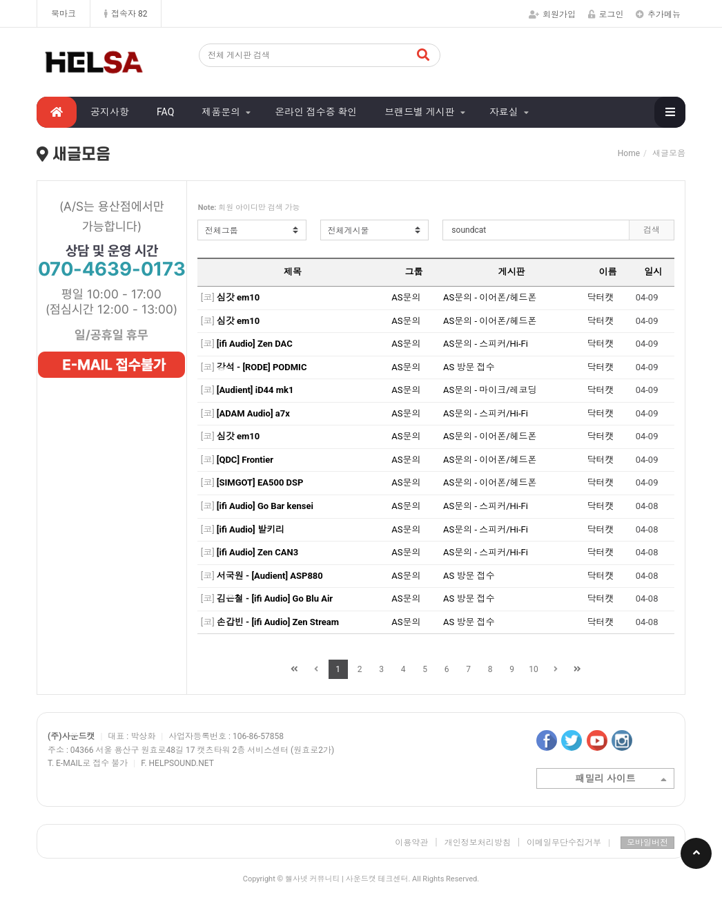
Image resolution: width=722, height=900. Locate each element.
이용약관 (411, 843)
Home (629, 153)
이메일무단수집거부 (568, 843)
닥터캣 (600, 297)
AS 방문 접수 (469, 367)
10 (533, 669)
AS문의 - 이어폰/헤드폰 (490, 297)
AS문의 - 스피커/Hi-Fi (485, 343)
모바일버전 (647, 843)
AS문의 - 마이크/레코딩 (490, 390)
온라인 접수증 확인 (316, 111)
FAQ (165, 111)
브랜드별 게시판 (419, 111)
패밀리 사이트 (621, 780)
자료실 (503, 111)
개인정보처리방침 (478, 843)
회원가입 (552, 14)
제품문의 (221, 111)
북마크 (63, 14)
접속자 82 (125, 14)
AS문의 (405, 297)
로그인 (606, 14)
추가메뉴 (658, 14)
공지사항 (109, 111)
